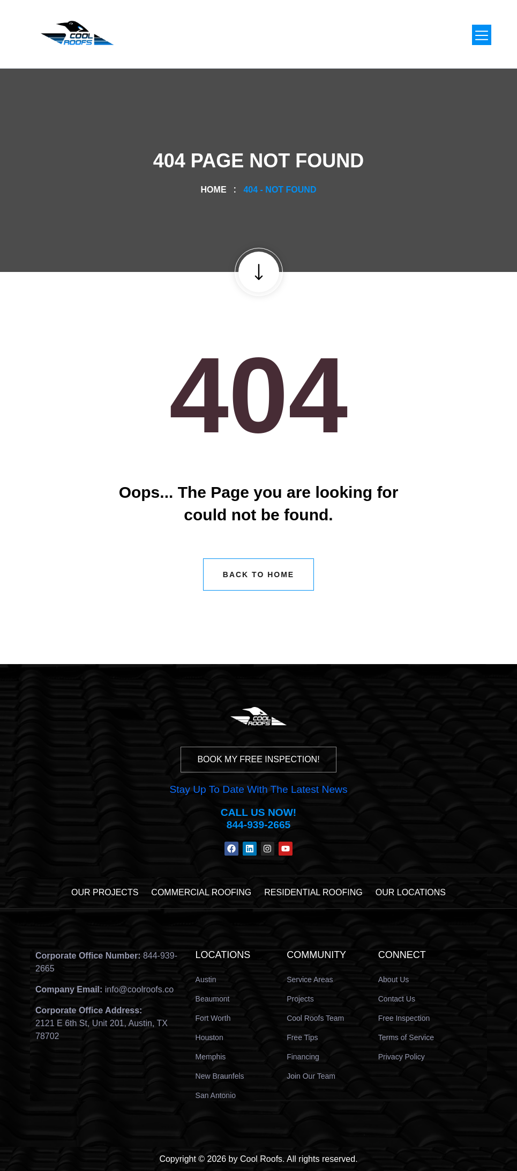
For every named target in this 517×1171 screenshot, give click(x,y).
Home (216, 189)
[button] (481, 35)
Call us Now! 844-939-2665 (258, 818)
